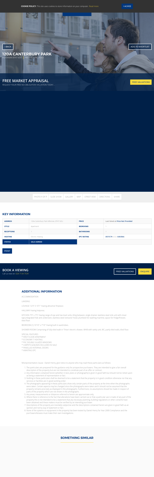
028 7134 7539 (22, 273)
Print (7, 251)
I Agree (127, 6)
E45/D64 (120, 237)
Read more (94, 6)
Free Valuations (125, 271)
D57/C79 (109, 237)
